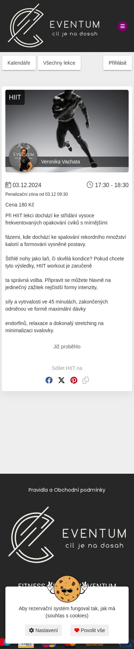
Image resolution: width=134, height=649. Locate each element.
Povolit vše (89, 630)
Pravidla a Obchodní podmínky (67, 489)
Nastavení (43, 630)
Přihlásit (117, 63)
